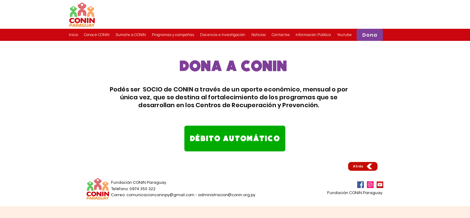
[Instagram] (370, 184)
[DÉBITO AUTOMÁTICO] (234, 138)
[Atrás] (363, 166)
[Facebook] (360, 184)
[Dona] (370, 35)
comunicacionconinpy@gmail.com (160, 195)
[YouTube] (380, 184)
